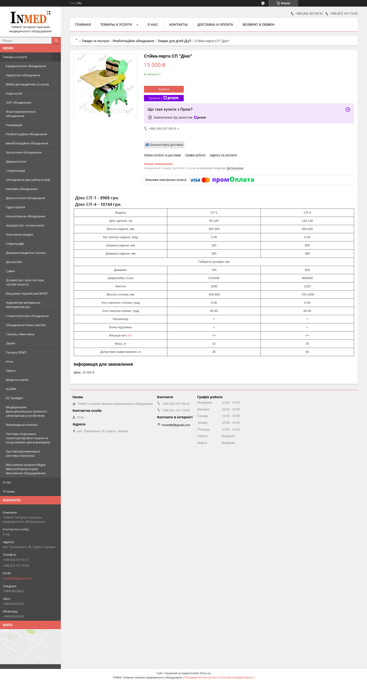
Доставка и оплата (215, 24)
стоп (129, 335)
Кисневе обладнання (21, 189)
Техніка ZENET (16, 352)
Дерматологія (16, 161)
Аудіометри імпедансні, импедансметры (23, 304)
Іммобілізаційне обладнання (27, 143)
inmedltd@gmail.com (17, 578)
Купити (163, 89)
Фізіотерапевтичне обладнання (20, 113)
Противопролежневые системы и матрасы (23, 453)
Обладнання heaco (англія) (25, 325)
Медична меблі (17, 380)
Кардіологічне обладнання (26, 66)
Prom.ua (205, 673)
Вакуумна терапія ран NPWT (27, 293)
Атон (9, 361)
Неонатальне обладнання (25, 216)
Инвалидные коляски (21, 425)
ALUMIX (11, 389)
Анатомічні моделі (19, 234)
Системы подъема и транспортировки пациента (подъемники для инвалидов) (28, 438)
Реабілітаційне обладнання (26, 134)
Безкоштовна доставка (166, 144)
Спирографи (15, 243)
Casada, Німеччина (20, 334)
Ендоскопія (14, 93)
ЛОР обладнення (18, 102)
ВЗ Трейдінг (14, 398)
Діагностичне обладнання (25, 198)
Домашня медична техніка (26, 253)
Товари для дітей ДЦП (174, 41)
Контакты (178, 24)
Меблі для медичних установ (27, 84)
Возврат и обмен (259, 24)
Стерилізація (15, 170)
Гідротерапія (15, 207)
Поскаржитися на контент (200, 677)
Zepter (10, 343)
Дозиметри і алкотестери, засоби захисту (25, 282)
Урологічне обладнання (23, 152)
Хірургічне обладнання (23, 75)
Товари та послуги (95, 41)
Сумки (10, 271)
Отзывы (9, 491)
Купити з (164, 98)
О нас (7, 482)
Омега (10, 370)
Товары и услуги (15, 57)
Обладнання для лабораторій (28, 180)
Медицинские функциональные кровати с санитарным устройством (27, 411)
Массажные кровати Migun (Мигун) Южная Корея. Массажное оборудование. (26, 469)
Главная (83, 24)
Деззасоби (14, 262)
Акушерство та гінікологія (25, 225)
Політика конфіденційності (237, 677)
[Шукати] (56, 40)
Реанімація (14, 125)
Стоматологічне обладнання (27, 316)
